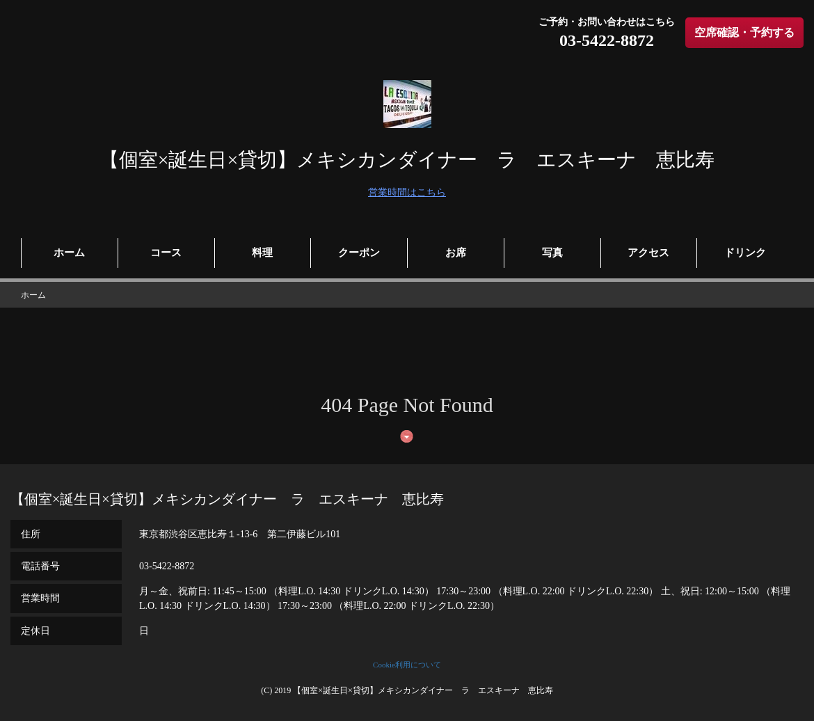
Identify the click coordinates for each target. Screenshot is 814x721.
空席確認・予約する (744, 32)
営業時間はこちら (407, 192)
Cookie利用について (407, 664)
